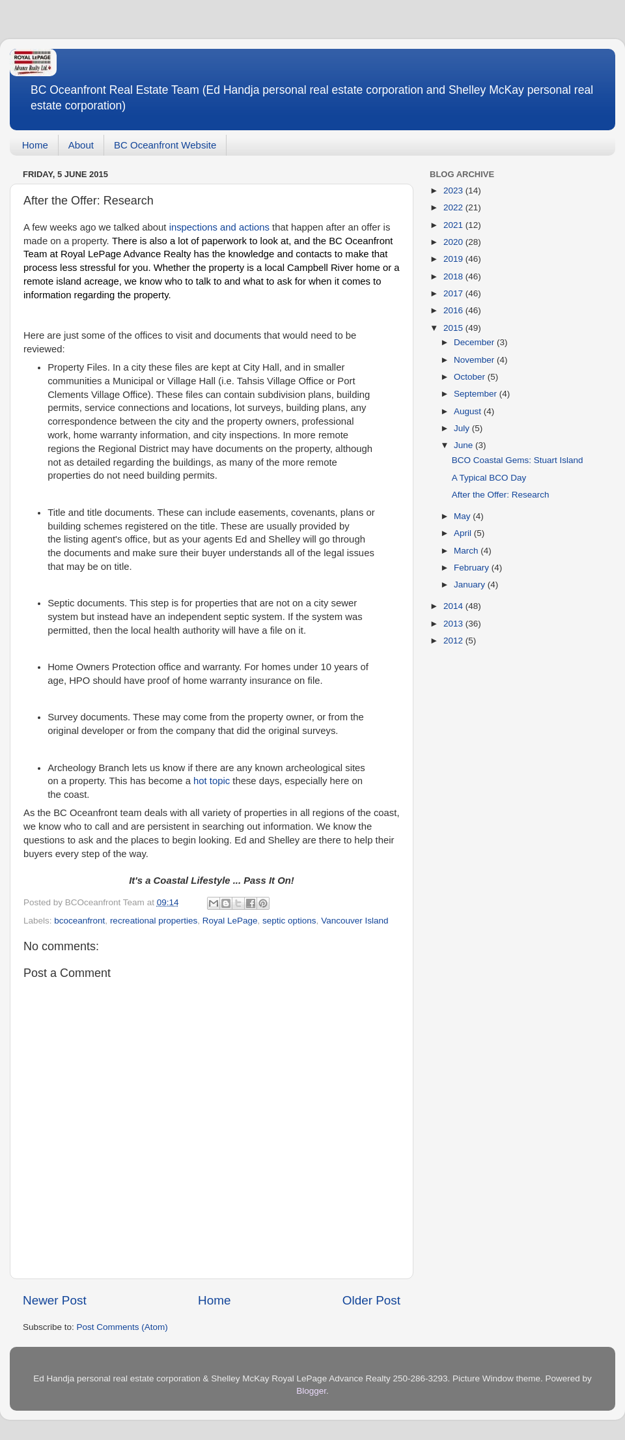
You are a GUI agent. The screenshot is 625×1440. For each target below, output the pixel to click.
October (471, 377)
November (475, 360)
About (81, 144)
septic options (289, 920)
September (476, 394)
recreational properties (153, 920)
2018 (454, 276)
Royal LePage (230, 920)
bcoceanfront (79, 920)
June (464, 445)
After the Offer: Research (500, 495)
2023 (454, 190)
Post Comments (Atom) (122, 1327)
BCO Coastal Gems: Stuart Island (517, 460)
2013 (454, 623)
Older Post (371, 1300)
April (464, 533)
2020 (454, 242)
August (469, 411)
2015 (454, 328)
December (475, 342)
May (463, 516)
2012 (454, 640)
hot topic (211, 781)
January (471, 584)
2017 (454, 293)
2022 (454, 207)
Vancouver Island (354, 920)
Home (35, 144)
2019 (454, 259)
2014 (454, 606)
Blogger (311, 1391)
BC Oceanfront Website (165, 144)
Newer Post (55, 1300)
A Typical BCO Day (489, 478)
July (463, 428)
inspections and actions (219, 227)
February (473, 567)
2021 (454, 225)
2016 (454, 310)
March (467, 551)
